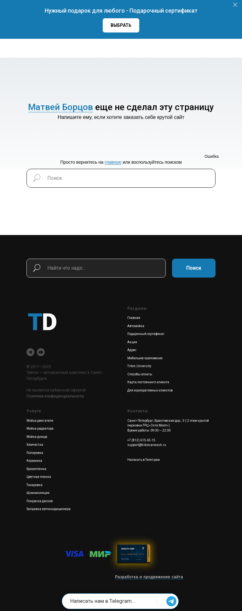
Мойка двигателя (39, 420)
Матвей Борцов (60, 107)
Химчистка (34, 444)
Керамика (34, 460)
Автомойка (135, 326)
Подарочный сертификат (145, 334)
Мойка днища (36, 436)
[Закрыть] (235, 5)
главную (113, 162)
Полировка (34, 453)
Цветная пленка (38, 477)
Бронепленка (36, 469)
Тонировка (34, 485)
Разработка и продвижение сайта (149, 577)
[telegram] (30, 352)
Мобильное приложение (145, 358)
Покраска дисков (39, 501)
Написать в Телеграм (143, 459)
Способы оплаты (139, 374)
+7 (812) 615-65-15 (141, 440)
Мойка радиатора (40, 428)
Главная (133, 318)
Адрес (131, 350)
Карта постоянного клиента (148, 382)
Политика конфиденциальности (55, 396)
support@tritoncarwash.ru (146, 445)
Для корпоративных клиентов (150, 390)
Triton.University (139, 366)
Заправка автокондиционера (48, 509)
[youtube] (41, 352)
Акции (132, 342)
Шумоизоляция (37, 493)
